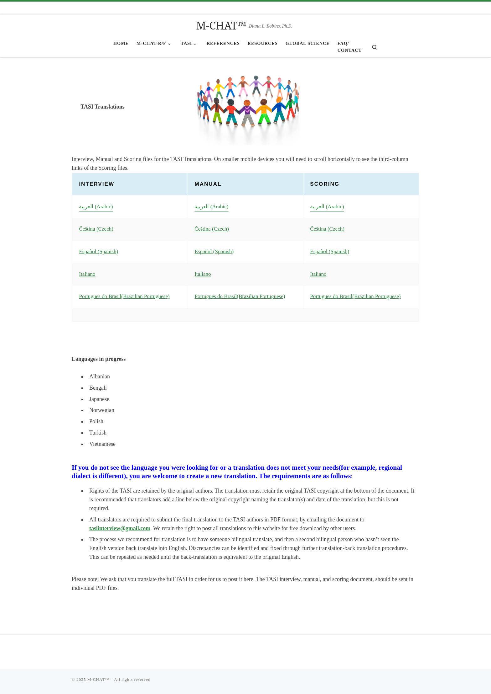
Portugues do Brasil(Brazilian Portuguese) (124, 296)
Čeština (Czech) (96, 229)
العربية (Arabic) (96, 207)
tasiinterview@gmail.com (119, 528)
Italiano (87, 274)
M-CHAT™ (98, 679)
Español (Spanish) (98, 251)
